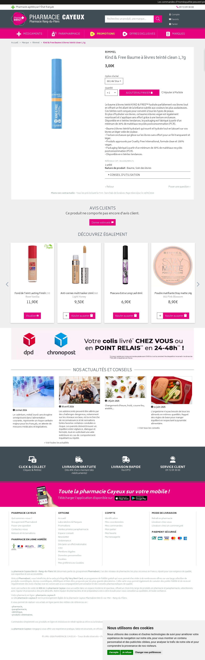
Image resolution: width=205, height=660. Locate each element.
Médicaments (29, 34)
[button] (114, 81)
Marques (175, 34)
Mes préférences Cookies (71, 563)
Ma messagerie (112, 537)
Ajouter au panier (139, 93)
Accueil (14, 43)
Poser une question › (179, 187)
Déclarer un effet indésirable (72, 544)
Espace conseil (66, 533)
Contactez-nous (19, 530)
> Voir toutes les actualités (56, 443)
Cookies (62, 559)
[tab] (147, 175)
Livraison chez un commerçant (167, 526)
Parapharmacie (66, 34)
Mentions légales (66, 552)
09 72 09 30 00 (173, 463)
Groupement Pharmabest (24, 522)
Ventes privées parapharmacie (73, 530)
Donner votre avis (102, 223)
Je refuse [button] (126, 652)
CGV (60, 548)
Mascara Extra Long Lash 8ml (126, 293)
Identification (111, 518)
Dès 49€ (79, 465)
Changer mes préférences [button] (148, 652)
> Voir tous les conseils (149, 428)
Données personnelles (69, 556)
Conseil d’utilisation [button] (123, 175)
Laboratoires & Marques (70, 522)
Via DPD (126, 463)
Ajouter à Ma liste (172, 92)
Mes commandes (114, 526)
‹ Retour (109, 187)
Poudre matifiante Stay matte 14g (173, 295)
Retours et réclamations (23, 533)
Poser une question (21, 526)
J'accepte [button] (114, 652)
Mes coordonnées (114, 522)
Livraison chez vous (162, 522)
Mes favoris (110, 533)
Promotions (102, 34)
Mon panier (110, 530)
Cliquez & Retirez (32, 463)
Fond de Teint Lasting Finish (32, 295)
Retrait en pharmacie (162, 518)
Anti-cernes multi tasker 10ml (79, 295)
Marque (25, 43)
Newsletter (63, 537)
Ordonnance (64, 541)
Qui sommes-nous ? (21, 518)
